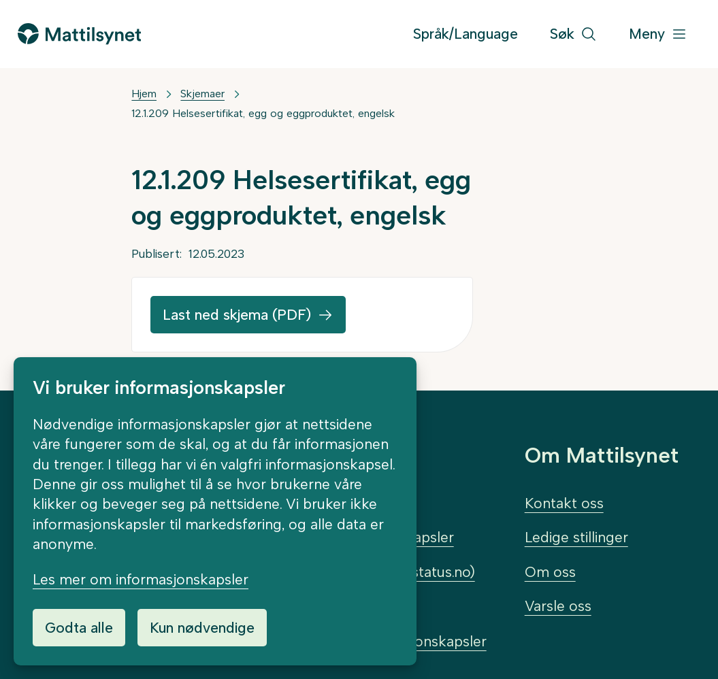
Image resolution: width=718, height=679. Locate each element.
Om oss (550, 571)
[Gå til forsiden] (79, 33)
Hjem (144, 93)
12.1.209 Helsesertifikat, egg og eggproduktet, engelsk (263, 113)
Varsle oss (558, 605)
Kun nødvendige (202, 627)
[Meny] (658, 34)
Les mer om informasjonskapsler (140, 579)
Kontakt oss (564, 503)
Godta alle (79, 627)
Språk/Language (465, 33)
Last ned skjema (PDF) (237, 314)
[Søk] (573, 34)
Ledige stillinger (576, 537)
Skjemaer (202, 93)
